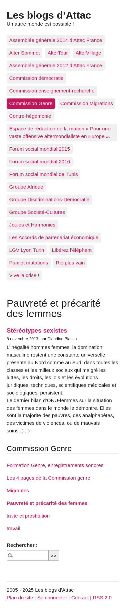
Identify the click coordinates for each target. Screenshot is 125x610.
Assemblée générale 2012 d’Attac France (55, 65)
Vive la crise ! (24, 275)
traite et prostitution (28, 516)
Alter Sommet (24, 53)
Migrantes (18, 490)
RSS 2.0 (102, 597)
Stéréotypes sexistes (37, 330)
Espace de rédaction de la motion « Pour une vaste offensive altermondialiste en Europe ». (60, 132)
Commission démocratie (36, 78)
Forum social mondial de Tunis (43, 174)
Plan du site (20, 597)
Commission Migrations (86, 103)
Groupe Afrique (26, 187)
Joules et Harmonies (32, 225)
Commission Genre (31, 103)
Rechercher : (22, 545)
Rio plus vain (70, 262)
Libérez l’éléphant (72, 250)
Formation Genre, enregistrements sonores (55, 465)
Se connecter (52, 597)
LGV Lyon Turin (26, 250)
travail (13, 528)
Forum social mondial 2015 (39, 149)
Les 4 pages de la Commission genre (48, 478)
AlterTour (58, 53)
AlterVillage (88, 53)
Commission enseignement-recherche (52, 90)
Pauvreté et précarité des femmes (47, 503)
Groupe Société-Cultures (37, 212)
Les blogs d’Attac (49, 15)
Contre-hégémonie (30, 116)
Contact (80, 597)
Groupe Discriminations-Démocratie (49, 199)
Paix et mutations (28, 262)
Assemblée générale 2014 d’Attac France (55, 40)
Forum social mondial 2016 (39, 161)
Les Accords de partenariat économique (54, 237)
